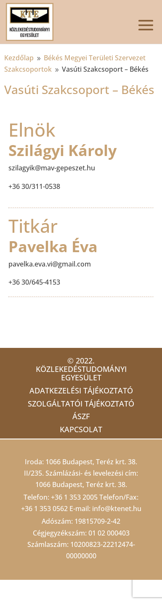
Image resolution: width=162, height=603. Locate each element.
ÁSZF (81, 416)
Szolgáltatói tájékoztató (81, 403)
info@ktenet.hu (116, 508)
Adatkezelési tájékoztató (81, 390)
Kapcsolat (81, 429)
